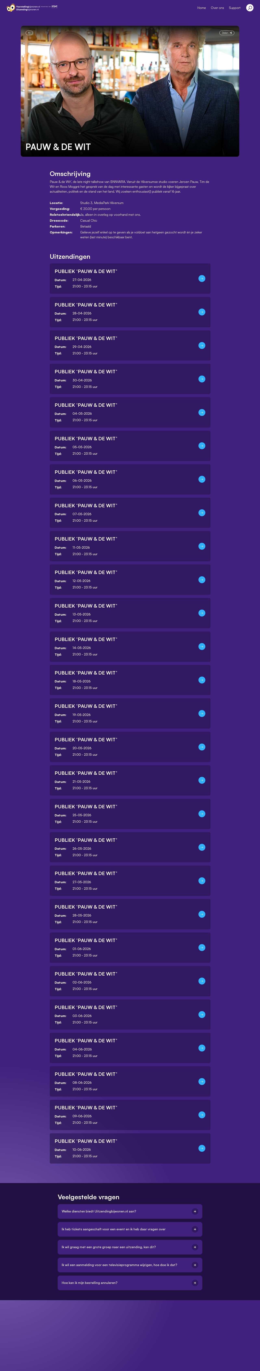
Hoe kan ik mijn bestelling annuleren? (130, 1283)
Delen (227, 32)
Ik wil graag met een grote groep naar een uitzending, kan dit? (130, 1247)
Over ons (217, 8)
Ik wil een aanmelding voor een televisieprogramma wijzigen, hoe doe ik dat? (130, 1265)
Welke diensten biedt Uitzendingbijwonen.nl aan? (130, 1211)
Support (234, 8)
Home (201, 8)
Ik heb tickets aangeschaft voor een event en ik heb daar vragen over (130, 1229)
